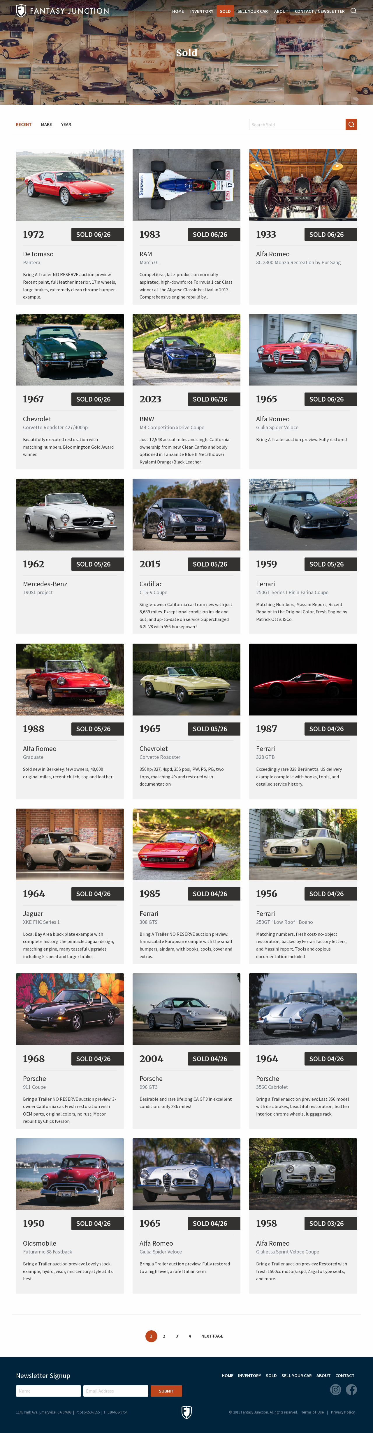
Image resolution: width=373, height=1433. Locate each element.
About (281, 11)
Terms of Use (312, 1412)
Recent (24, 124)
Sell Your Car (252, 11)
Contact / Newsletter (320, 11)
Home (178, 11)
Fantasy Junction (62, 10)
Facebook (351, 1389)
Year (66, 124)
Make (46, 124)
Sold (225, 11)
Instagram (335, 1389)
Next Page (212, 1336)
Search (354, 10)
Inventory (201, 11)
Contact (345, 1375)
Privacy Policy (343, 1412)
